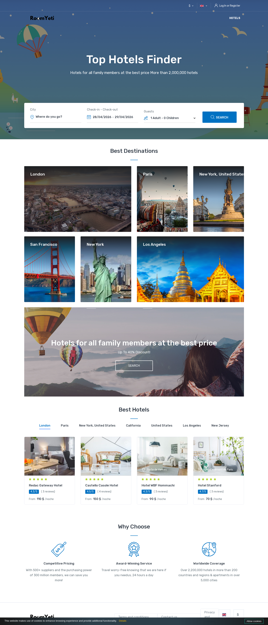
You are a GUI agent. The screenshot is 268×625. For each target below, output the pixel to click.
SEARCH (219, 117)
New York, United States (222, 174)
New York (95, 244)
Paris (147, 174)
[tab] (45, 426)
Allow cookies (254, 621)
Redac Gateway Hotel (45, 485)
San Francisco (43, 244)
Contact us (169, 617)
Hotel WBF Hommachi (158, 485)
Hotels (234, 18)
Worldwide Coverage (209, 563)
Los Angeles (154, 244)
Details (122, 620)
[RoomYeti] (43, 617)
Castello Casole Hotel (101, 485)
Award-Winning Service (134, 563)
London (37, 174)
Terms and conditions (133, 617)
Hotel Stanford (209, 485)
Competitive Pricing (59, 563)
